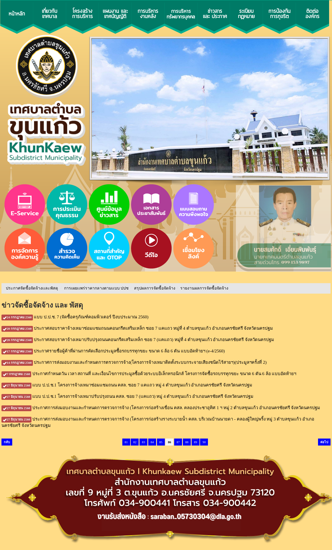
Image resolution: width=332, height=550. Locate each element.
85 (161, 442)
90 (204, 442)
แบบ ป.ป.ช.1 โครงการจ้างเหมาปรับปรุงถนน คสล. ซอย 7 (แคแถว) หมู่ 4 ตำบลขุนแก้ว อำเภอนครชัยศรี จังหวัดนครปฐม (127, 396)
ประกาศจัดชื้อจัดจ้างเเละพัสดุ (32, 288)
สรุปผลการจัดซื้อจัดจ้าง (154, 288)
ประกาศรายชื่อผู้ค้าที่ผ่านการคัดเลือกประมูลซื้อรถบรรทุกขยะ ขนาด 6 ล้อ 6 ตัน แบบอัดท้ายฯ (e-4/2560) (113, 351)
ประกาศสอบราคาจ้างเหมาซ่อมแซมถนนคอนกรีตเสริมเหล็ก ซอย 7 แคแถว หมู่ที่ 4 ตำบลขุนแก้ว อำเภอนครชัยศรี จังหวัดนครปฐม (137, 328)
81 (126, 442)
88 (186, 442)
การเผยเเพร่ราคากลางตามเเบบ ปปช (96, 288)
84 (152, 442)
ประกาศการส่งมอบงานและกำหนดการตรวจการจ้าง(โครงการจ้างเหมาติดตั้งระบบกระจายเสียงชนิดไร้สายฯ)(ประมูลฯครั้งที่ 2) (133, 362)
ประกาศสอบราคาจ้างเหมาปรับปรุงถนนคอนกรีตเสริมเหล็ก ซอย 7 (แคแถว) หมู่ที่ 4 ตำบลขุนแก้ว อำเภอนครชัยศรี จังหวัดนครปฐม (137, 339)
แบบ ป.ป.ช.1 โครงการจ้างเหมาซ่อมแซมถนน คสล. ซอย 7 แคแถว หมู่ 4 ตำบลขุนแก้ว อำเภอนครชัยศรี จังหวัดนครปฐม (126, 385)
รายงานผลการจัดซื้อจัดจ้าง (204, 288)
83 (143, 442)
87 (178, 442)
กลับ (7, 442)
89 (195, 442)
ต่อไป (324, 442)
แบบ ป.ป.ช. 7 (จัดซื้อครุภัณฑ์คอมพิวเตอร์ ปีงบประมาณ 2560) (75, 317)
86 (169, 442)
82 (134, 442)
